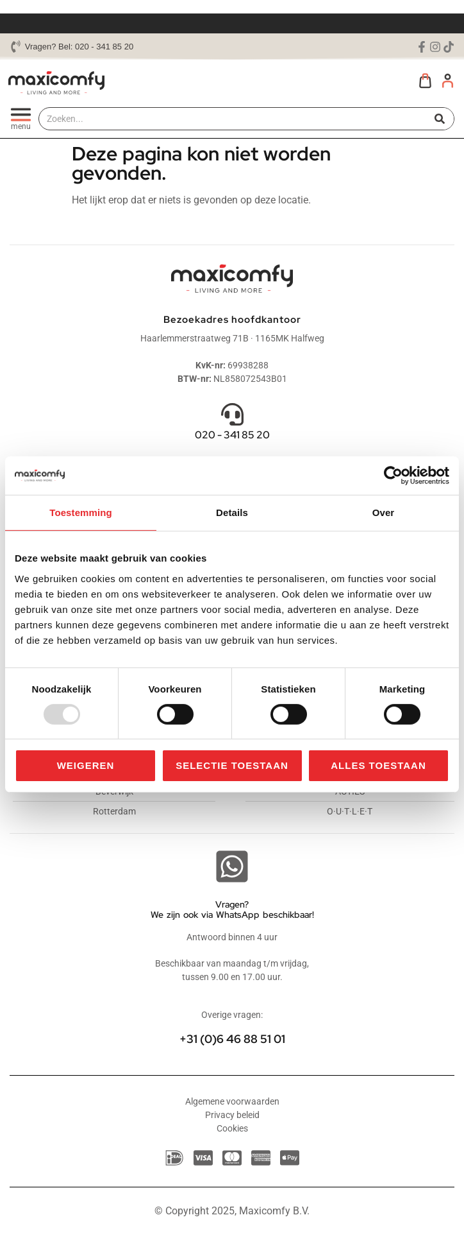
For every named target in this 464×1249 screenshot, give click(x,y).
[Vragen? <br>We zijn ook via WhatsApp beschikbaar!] (232, 866)
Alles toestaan (378, 765)
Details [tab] (232, 512)
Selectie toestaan (232, 765)
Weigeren (86, 765)
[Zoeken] (440, 119)
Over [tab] (383, 512)
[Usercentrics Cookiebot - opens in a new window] (393, 475)
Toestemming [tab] (80, 512)
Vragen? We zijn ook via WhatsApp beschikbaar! (232, 910)
